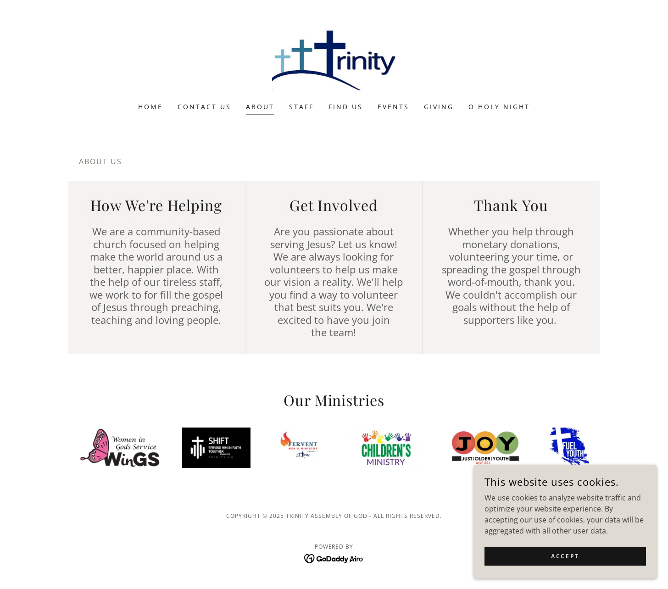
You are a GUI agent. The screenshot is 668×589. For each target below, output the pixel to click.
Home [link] (150, 106)
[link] (334, 57)
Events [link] (393, 106)
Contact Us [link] (204, 106)
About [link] (260, 106)
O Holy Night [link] (499, 106)
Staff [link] (301, 106)
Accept (565, 556)
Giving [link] (439, 106)
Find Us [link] (345, 106)
